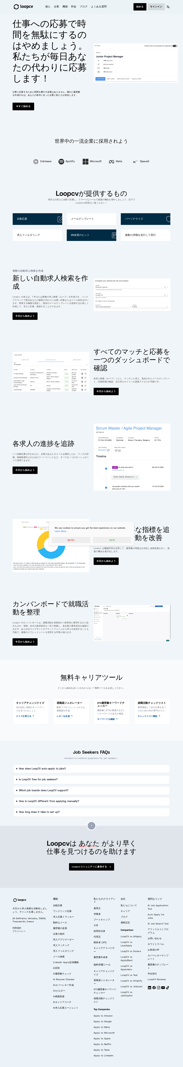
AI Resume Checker (63, 980)
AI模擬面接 (58, 997)
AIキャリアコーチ (62, 1002)
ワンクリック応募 (62, 911)
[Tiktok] (167, 989)
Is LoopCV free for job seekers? (38, 780)
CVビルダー (59, 991)
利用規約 (17, 928)
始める (140, 7)
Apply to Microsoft (104, 1033)
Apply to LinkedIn (103, 1056)
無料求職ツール (102, 965)
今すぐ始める (23, 106)
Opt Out (70, 540)
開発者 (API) (100, 943)
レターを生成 (65, 716)
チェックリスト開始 (149, 716)
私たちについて (129, 906)
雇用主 (97, 908)
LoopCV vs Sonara (131, 951)
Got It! (112, 540)
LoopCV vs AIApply (131, 937)
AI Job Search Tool (158, 924)
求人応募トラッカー (63, 917)
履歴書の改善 (60, 928)
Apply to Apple (102, 1039)
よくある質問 (99, 7)
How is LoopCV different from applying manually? (49, 801)
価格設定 (125, 923)
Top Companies (102, 1009)
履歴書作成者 (101, 957)
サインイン (156, 7)
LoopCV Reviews (157, 980)
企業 (56, 7)
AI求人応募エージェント (65, 1008)
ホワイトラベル (156, 944)
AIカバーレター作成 (63, 985)
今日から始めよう (25, 316)
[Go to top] (91, 825)
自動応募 (57, 906)
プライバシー (19, 931)
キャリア (125, 911)
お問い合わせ (155, 939)
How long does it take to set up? (39, 812)
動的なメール (60, 923)
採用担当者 (99, 931)
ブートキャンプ (102, 920)
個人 (48, 7)
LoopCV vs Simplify (131, 981)
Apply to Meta (102, 1027)
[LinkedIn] (149, 989)
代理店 (97, 937)
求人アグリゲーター (63, 940)
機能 (65, 7)
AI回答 (56, 968)
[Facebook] (154, 989)
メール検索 (59, 957)
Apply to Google (103, 1022)
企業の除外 (59, 934)
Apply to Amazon (103, 1016)
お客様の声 (153, 950)
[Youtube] (163, 989)
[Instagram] (159, 989)
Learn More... (61, 531)
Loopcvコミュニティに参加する (91, 867)
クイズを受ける (25, 716)
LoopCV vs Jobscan (131, 987)
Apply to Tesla (102, 1050)
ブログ (84, 7)
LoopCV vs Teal (129, 975)
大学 (96, 926)
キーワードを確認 (107, 719)
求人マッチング (61, 945)
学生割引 (152, 974)
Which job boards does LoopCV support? (44, 791)
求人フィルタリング (63, 951)
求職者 (97, 914)
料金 (73, 7)
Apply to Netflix (102, 1044)
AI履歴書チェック (62, 974)
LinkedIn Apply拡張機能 (66, 963)
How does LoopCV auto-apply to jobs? (42, 769)
